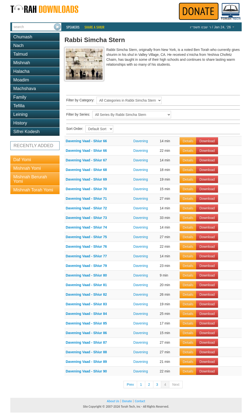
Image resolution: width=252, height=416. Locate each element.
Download (207, 141)
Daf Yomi (22, 159)
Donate (127, 401)
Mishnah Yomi (27, 168)
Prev (130, 384)
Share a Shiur (94, 27)
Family (19, 97)
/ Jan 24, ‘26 (212, 27)
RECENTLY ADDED (33, 145)
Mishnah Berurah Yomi (30, 179)
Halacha (21, 71)
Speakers (72, 27)
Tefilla (19, 105)
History (20, 123)
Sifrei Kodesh (26, 131)
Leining (20, 114)
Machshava (24, 88)
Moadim (21, 79)
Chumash (22, 36)
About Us (113, 401)
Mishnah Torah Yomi (33, 189)
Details (188, 141)
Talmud (20, 54)
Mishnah (21, 62)
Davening (140, 141)
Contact (140, 401)
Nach (18, 45)
